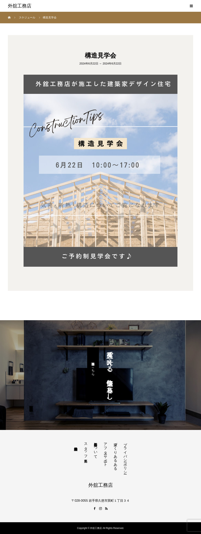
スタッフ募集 (86, 448)
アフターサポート (105, 452)
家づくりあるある (115, 454)
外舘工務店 (19, 5)
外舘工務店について (96, 448)
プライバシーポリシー (125, 456)
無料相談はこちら (93, 367)
